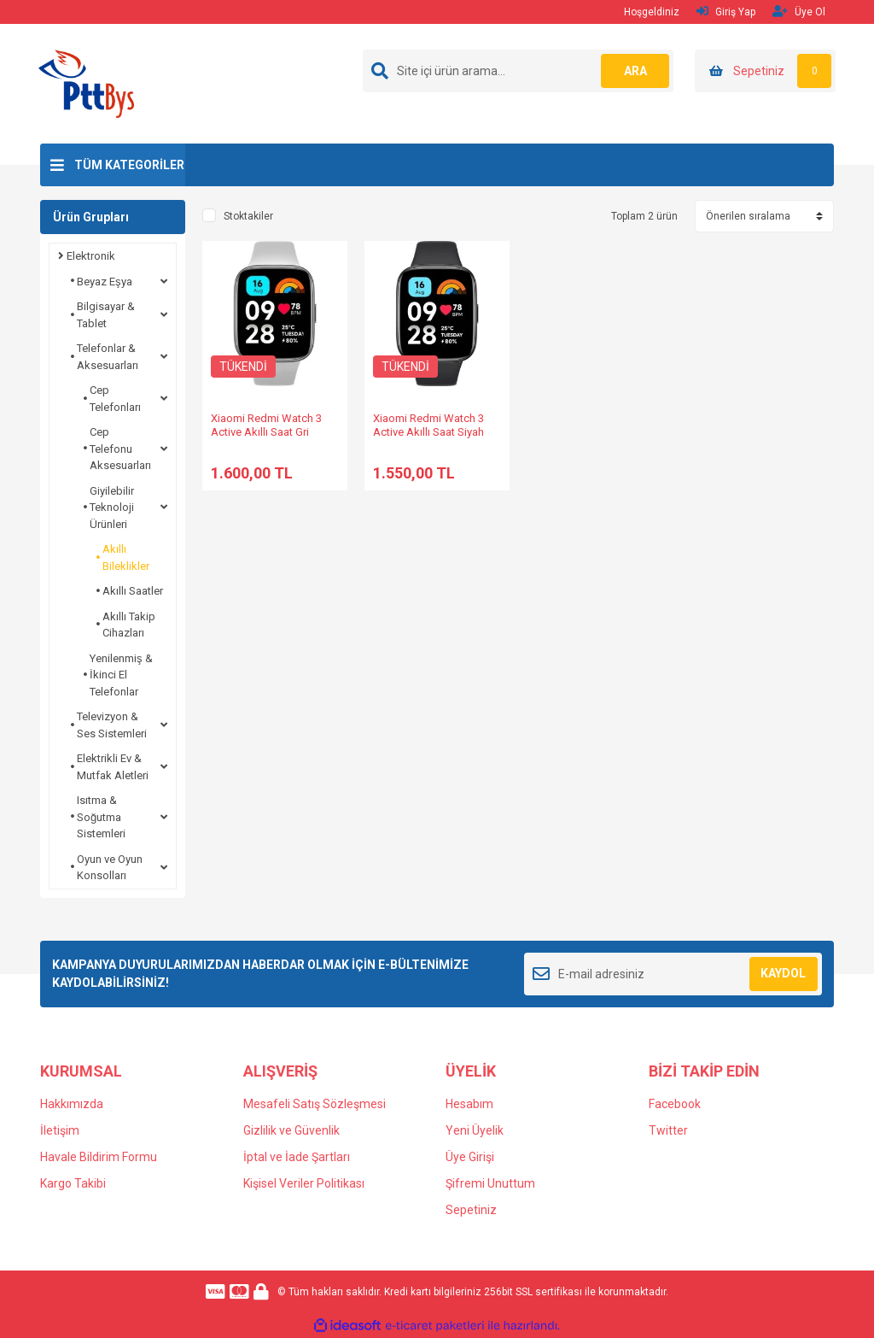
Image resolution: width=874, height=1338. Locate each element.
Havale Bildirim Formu (98, 1157)
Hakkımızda (71, 1104)
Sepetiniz (471, 1210)
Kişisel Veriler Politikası (303, 1183)
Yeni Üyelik (475, 1130)
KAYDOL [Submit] (783, 973)
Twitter (668, 1130)
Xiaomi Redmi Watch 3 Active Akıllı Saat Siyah (428, 425)
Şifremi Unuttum (490, 1183)
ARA (635, 71)
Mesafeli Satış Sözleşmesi (314, 1104)
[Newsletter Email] (673, 974)
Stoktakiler (248, 216)
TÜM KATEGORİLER (129, 165)
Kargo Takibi (73, 1183)
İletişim (59, 1130)
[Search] (518, 71)
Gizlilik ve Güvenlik (291, 1130)
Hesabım (469, 1104)
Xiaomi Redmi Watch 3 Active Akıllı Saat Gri (266, 425)
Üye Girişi (470, 1157)
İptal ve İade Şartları (296, 1157)
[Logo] (86, 83)
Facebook (675, 1104)
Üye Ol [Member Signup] (798, 11)
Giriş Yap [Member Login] (725, 11)
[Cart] (765, 71)
